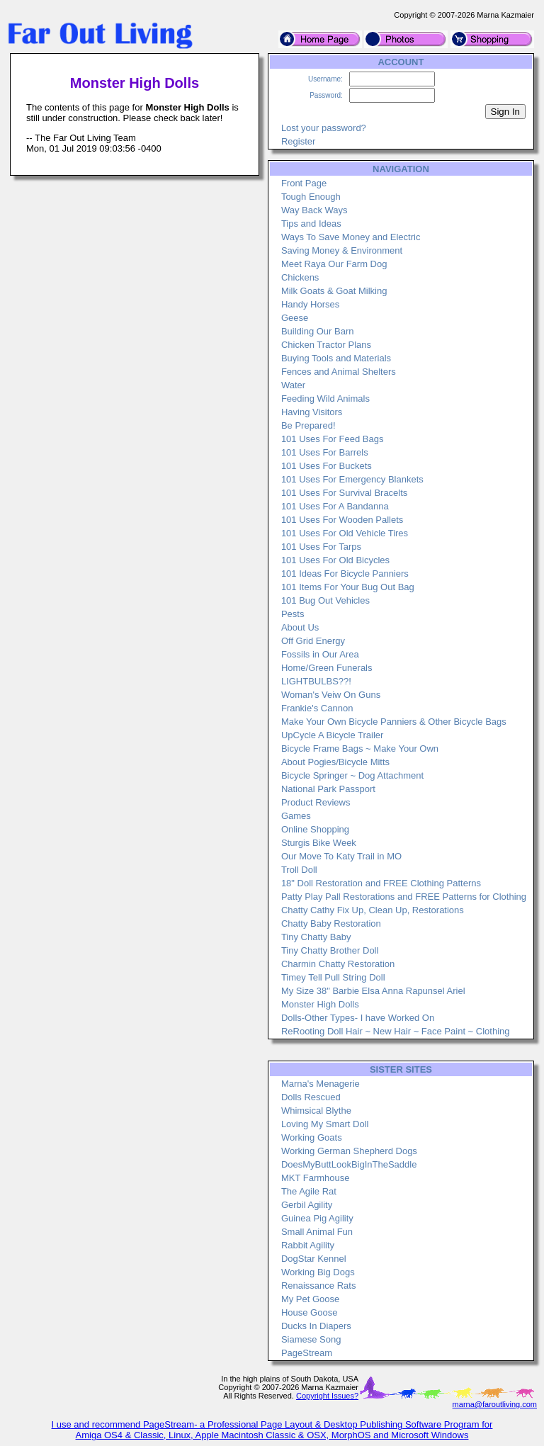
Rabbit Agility (307, 1245)
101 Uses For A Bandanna (335, 506)
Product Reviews (316, 802)
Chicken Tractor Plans (326, 344)
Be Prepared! (308, 425)
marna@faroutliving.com (495, 1404)
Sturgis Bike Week (318, 842)
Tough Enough (311, 196)
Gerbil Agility (306, 1204)
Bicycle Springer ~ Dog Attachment (352, 775)
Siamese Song (311, 1339)
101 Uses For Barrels (324, 452)
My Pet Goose (310, 1299)
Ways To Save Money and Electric (351, 237)
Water (293, 385)
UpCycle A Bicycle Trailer (332, 735)
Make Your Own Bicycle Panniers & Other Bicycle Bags (393, 721)
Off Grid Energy (313, 641)
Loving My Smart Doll (325, 1124)
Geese (294, 317)
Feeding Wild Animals (325, 398)
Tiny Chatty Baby (316, 937)
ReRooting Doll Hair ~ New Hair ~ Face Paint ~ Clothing (395, 1031)
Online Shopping (315, 829)
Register (298, 141)
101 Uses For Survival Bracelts (344, 492)
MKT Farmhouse (315, 1178)
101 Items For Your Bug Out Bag (347, 587)
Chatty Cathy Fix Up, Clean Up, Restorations (372, 910)
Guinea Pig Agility (317, 1218)
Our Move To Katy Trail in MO (341, 856)
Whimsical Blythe (316, 1110)
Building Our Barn (317, 331)
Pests (293, 614)
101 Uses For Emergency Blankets (352, 479)
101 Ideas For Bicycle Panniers (345, 573)
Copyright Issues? (327, 1395)
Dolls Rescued (311, 1097)
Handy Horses (310, 304)
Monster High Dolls (320, 1004)
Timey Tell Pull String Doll (333, 977)
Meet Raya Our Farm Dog (334, 264)
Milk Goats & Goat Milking (334, 291)
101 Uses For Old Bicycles (335, 560)
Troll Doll (299, 869)
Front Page (304, 183)
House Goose (309, 1312)
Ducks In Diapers (316, 1326)
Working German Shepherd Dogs (349, 1151)
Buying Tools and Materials (336, 358)
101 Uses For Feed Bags (332, 439)
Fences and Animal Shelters (338, 371)
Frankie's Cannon (317, 708)
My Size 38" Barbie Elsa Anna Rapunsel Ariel (373, 990)
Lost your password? (323, 128)
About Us (300, 627)
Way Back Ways (314, 210)
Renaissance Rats (318, 1285)
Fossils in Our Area (320, 654)
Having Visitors (311, 412)
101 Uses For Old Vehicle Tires (344, 533)
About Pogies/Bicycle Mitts (335, 762)
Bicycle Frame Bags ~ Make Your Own (359, 748)
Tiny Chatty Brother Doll (330, 950)
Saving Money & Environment (341, 250)
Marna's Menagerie (320, 1083)
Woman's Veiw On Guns (330, 694)
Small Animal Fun (317, 1231)
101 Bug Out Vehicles (325, 600)
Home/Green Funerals (327, 667)
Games (296, 815)
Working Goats (311, 1137)
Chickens (300, 277)
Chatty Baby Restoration (331, 923)
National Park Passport (328, 789)
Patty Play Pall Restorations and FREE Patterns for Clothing (403, 896)
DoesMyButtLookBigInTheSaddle (349, 1164)
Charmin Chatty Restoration (338, 964)
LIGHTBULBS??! (316, 681)
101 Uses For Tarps (321, 546)
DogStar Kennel (313, 1258)
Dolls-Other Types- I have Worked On (357, 1017)
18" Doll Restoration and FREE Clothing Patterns (381, 883)
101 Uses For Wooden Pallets (342, 519)
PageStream (306, 1353)
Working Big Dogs (318, 1272)
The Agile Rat (308, 1191)
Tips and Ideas (311, 223)
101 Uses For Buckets (326, 466)
